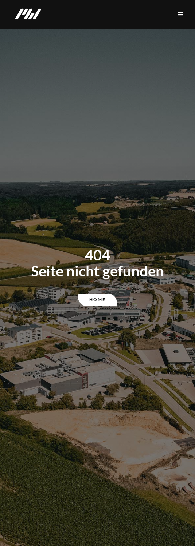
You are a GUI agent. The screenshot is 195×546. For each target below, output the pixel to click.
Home (97, 299)
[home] (26, 14)
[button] (180, 14)
